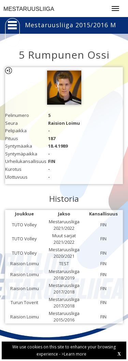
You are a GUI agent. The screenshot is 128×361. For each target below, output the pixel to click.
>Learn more (73, 354)
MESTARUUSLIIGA (28, 9)
